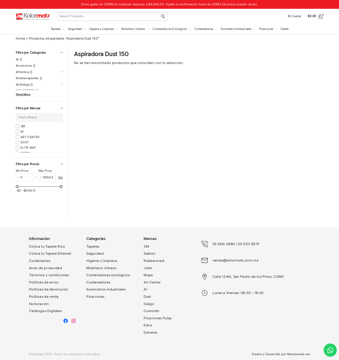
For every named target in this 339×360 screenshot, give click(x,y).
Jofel (148, 268)
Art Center (152, 282)
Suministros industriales (106, 289)
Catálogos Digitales (45, 311)
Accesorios (25, 66)
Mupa (148, 275)
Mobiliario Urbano (101, 268)
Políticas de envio (44, 282)
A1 (19, 59)
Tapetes (92, 246)
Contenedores (98, 282)
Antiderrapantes (29, 78)
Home (20, 38)
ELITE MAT (28, 148)
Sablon (149, 253)
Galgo (149, 304)
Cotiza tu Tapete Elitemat (50, 253)
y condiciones (57, 275)
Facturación (39, 304)
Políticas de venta (44, 296)
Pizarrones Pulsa (157, 318)
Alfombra (24, 72)
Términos (37, 275)
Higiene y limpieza (101, 261)
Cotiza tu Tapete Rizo (47, 246)
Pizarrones (95, 296)
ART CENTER (30, 137)
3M (23, 126)
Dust (147, 296)
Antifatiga (24, 84)
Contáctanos (39, 261)
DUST (25, 142)
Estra (148, 325)
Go (60, 177)
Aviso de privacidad (45, 268)
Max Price (45, 170)
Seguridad (95, 253)
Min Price (22, 170)
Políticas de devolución (48, 289)
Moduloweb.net (298, 354)
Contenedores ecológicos (108, 275)
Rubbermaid (154, 261)
